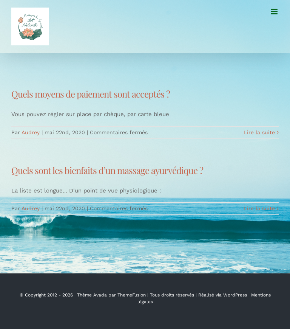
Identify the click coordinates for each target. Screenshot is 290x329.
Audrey (31, 132)
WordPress (235, 295)
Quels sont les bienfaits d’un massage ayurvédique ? (107, 170)
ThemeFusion (131, 295)
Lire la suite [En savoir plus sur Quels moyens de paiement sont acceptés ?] (259, 132)
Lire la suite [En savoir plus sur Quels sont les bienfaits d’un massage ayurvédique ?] (259, 208)
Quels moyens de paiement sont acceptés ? (90, 94)
